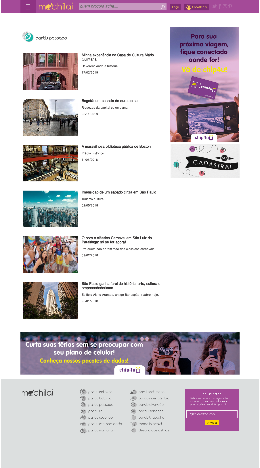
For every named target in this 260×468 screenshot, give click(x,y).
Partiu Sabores (146, 411)
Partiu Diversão (147, 405)
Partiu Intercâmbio (149, 398)
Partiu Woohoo (96, 417)
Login (175, 7)
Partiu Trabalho (147, 417)
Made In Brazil (146, 424)
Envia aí (212, 422)
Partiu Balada (95, 398)
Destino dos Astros (149, 430)
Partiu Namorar (97, 430)
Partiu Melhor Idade (101, 424)
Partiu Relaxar (96, 392)
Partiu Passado (96, 405)
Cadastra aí (196, 7)
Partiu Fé (91, 411)
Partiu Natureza (147, 392)
